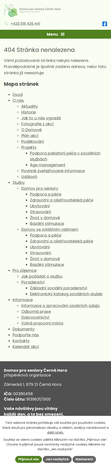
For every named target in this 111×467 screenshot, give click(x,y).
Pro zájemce (24, 270)
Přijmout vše (28, 459)
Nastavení (84, 459)
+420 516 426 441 (25, 23)
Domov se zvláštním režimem (49, 229)
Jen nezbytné (57, 459)
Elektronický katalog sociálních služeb (66, 294)
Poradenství (33, 282)
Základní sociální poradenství (58, 288)
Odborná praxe (36, 311)
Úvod (18, 94)
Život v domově (45, 217)
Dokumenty (24, 329)
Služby (19, 182)
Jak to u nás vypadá (41, 118)
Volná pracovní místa (42, 323)
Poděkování (32, 141)
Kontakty (21, 340)
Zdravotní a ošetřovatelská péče (61, 200)
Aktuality (29, 106)
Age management (47, 165)
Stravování (40, 212)
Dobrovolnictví (35, 317)
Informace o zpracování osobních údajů (60, 305)
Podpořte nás (26, 335)
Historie (28, 112)
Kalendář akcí (26, 346)
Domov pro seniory (39, 188)
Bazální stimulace (47, 223)
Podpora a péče (45, 194)
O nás (18, 100)
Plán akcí (29, 135)
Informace (23, 299)
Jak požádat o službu (41, 276)
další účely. (55, 432)
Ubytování (40, 206)
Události (29, 176)
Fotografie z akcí (37, 124)
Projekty (28, 147)
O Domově (31, 129)
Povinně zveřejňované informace (53, 170)
